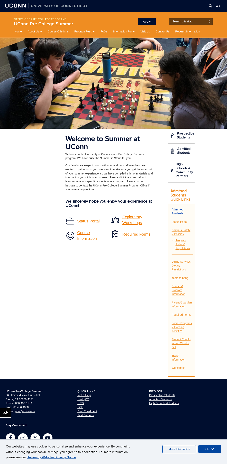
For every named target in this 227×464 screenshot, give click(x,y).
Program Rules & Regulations (183, 244)
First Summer (85, 415)
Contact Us (162, 31)
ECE (80, 407)
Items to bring (180, 278)
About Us (35, 31)
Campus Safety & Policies (181, 232)
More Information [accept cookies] (179, 449)
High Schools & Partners (164, 403)
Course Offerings (58, 31)
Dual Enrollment (87, 411)
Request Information (187, 31)
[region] (113, 83)
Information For (124, 31)
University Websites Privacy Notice (51, 457)
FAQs (103, 31)
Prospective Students (185, 135)
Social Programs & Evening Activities (182, 327)
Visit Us (145, 31)
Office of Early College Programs (40, 19)
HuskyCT (83, 399)
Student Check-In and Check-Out (181, 343)
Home (18, 31)
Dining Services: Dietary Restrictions (181, 265)
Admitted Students (184, 151)
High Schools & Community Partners (184, 170)
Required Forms (181, 314)
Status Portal (179, 221)
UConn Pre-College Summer (43, 24)
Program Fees (84, 31)
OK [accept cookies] (209, 449)
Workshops (178, 367)
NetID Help (84, 395)
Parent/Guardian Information (182, 304)
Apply (147, 21)
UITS (80, 403)
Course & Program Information (178, 290)
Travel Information (178, 357)
